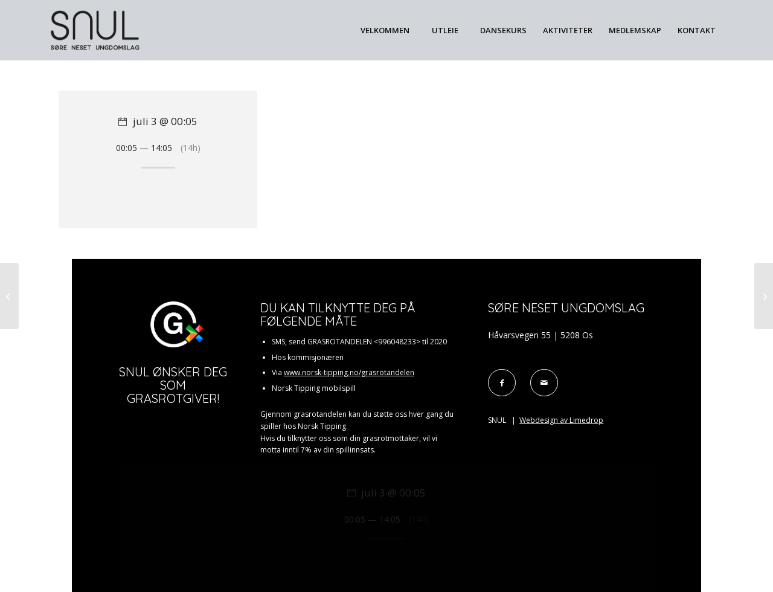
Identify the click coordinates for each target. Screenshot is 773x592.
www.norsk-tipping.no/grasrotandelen (349, 372)
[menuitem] (384, 30)
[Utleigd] (9, 296)
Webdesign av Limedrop (561, 420)
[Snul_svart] (95, 30)
